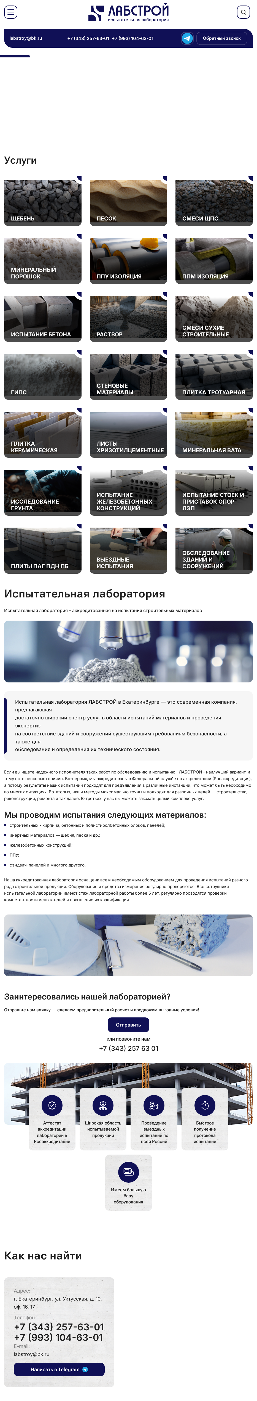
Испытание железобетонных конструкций (125, 502)
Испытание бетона (41, 334)
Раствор (110, 334)
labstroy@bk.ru (26, 38)
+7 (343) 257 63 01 (128, 1048)
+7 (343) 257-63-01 (88, 38)
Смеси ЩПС (200, 218)
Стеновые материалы (115, 389)
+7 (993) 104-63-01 (132, 38)
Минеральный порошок (33, 273)
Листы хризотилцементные (130, 447)
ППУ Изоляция (119, 276)
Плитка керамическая (34, 447)
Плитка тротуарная (213, 392)
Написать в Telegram (59, 1369)
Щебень (22, 218)
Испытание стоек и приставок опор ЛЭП (213, 502)
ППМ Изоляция (205, 276)
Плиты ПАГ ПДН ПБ (39, 566)
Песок (106, 218)
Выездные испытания (115, 563)
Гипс (19, 392)
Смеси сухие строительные (205, 331)
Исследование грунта (35, 505)
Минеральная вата (212, 450)
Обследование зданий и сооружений (206, 560)
